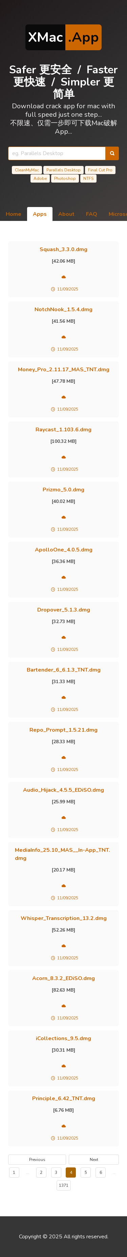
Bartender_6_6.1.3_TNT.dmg (64, 670)
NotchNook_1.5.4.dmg (63, 309)
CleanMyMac (27, 170)
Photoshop (65, 178)
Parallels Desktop (63, 170)
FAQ (91, 214)
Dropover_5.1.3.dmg (63, 610)
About (66, 214)
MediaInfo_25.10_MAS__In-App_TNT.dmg (62, 854)
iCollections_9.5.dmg (63, 1038)
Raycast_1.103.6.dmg (63, 429)
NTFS (88, 178)
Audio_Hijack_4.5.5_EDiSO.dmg (63, 790)
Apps (40, 214)
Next (94, 1159)
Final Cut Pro (100, 170)
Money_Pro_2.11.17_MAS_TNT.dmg (63, 369)
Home (13, 214)
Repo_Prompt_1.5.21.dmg (63, 730)
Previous (37, 1159)
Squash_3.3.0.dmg (63, 249)
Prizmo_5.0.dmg (63, 489)
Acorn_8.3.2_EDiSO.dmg (63, 978)
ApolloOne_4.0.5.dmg (63, 550)
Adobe (40, 178)
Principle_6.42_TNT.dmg (63, 1098)
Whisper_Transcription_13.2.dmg (64, 918)
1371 (63, 1185)
